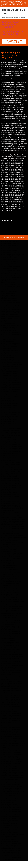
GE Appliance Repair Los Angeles (9, 259)
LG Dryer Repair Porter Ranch (8, 562)
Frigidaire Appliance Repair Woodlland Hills (12, 508)
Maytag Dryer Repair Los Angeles (9, 544)
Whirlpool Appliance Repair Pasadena (11, 277)
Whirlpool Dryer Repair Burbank (9, 346)
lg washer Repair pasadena (8, 282)
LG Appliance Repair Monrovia (9, 578)
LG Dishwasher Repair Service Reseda (11, 788)
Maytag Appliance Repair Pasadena (10, 350)
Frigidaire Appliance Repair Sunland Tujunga (12, 505)
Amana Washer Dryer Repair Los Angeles (11, 256)
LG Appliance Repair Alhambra (9, 265)
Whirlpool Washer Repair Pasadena (10, 583)
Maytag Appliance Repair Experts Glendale (12, 524)
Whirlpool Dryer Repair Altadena (9, 380)
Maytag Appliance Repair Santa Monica (11, 628)
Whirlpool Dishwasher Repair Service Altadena (13, 791)
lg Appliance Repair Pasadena (9, 298)
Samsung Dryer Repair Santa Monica (10, 588)
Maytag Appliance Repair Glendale (10, 430)
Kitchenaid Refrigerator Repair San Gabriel (12, 555)
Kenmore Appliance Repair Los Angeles (11, 263)
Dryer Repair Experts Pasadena (9, 532)
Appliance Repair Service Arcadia (9, 779)
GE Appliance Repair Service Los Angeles (11, 749)
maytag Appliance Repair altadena (10, 297)
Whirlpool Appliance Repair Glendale (10, 720)
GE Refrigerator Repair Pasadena (9, 823)
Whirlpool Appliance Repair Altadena (10, 329)
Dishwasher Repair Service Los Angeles (11, 786)
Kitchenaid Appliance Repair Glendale (11, 428)
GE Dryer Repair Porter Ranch (8, 564)
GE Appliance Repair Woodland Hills (10, 572)
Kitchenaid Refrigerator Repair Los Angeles (12, 553)
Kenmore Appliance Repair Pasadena (10, 471)
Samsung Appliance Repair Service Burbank (12, 775)
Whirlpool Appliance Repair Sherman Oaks (12, 450)
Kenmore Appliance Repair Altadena (10, 275)
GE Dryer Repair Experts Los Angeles (10, 533)
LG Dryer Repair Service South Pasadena (11, 761)
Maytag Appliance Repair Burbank (10, 704)
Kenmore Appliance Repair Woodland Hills (12, 695)
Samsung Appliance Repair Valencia (10, 816)
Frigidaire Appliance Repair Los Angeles (11, 848)
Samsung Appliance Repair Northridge (11, 482)
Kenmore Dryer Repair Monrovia (9, 569)
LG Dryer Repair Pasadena (7, 560)
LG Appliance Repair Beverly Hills (9, 832)
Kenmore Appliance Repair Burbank (10, 702)
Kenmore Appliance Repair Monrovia (10, 622)
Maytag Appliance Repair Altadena (10, 273)
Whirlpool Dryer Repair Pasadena (9, 597)
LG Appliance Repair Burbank (8, 460)
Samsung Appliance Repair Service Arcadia (12, 783)
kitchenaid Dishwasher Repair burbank (11, 325)
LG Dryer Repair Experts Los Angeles (10, 530)
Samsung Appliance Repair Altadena (10, 332)
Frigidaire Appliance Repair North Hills (11, 503)
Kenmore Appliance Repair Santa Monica (11, 610)
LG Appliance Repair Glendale (8, 423)
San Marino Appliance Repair (8, 549)
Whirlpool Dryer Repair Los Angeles (10, 592)
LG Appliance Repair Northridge (9, 475)
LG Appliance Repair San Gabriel (9, 441)
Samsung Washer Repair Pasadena (10, 642)
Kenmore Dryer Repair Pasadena (9, 371)
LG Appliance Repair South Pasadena (10, 500)
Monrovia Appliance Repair (8, 629)
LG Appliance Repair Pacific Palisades (11, 807)
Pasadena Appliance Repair (8, 638)
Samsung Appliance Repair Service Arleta (12, 772)
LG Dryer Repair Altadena (7, 357)
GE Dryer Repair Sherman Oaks (9, 565)
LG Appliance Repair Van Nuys (9, 765)
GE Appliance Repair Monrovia (9, 574)
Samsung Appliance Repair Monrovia (10, 633)
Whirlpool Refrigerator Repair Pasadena (11, 603)
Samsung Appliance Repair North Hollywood (12, 813)
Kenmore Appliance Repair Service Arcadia (12, 781)
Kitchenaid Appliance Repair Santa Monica (12, 683)
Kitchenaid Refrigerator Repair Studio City (12, 556)
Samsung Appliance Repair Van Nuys (10, 768)
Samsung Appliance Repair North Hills (11, 485)
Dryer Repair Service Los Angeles (9, 756)
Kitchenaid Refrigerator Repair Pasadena (11, 558)
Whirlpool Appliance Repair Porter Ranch (11, 448)
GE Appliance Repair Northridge (9, 510)
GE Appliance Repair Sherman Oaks (10, 516)
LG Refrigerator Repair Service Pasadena (11, 736)
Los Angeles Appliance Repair (9, 667)
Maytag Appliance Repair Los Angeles (11, 686)
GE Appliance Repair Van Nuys (9, 514)
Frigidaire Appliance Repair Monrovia (10, 649)
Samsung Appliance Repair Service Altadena (12, 774)
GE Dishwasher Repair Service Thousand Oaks (13, 790)
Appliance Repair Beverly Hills (9, 624)
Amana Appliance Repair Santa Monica (11, 637)
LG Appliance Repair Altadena (8, 330)
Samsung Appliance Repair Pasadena (11, 306)
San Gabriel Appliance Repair (8, 439)
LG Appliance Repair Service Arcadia (10, 784)
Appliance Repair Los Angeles (9, 836)
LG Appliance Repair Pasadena (9, 250)
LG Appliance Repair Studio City (9, 498)
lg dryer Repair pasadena (7, 281)
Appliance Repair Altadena (8, 323)
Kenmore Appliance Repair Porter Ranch (11, 469)
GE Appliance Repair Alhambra (9, 257)
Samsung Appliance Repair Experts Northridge (13, 519)
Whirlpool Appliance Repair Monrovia (10, 631)
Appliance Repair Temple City (8, 617)
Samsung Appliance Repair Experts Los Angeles (13, 521)
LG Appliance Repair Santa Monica (10, 241)
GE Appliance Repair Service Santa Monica (12, 754)
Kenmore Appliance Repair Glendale (10, 432)
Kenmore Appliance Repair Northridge (11, 473)
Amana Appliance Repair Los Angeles (11, 670)
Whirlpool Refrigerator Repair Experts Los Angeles (14, 537)
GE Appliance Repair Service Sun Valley (11, 752)
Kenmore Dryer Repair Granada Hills (10, 793)
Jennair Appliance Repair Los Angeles (11, 855)
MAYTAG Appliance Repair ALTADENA (11, 295)
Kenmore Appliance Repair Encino (10, 697)
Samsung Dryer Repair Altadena (9, 391)
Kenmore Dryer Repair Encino (8, 795)
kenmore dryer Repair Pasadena (9, 314)
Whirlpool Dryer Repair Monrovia (9, 594)
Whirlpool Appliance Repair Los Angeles (11, 446)
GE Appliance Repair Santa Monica (10, 252)
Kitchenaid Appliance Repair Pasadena (11, 270)
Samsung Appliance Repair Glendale (10, 672)
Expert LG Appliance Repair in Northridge (11, 517)
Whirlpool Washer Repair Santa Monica (11, 581)
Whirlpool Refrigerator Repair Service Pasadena (13, 738)
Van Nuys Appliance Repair (8, 677)
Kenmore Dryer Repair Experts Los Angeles (12, 535)
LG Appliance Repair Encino (8, 418)
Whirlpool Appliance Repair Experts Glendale (12, 528)
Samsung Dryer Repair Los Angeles (10, 546)
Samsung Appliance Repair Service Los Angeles (13, 740)
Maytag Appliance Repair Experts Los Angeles (13, 523)
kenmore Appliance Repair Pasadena (10, 311)
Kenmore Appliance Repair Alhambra (10, 261)
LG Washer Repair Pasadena (8, 647)
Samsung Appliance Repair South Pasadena (12, 834)
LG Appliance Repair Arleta (8, 407)
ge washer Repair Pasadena (8, 289)
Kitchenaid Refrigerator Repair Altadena (11, 364)
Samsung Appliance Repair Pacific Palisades (12, 799)
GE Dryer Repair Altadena (7, 341)
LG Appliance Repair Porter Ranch (10, 478)
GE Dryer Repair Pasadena (8, 293)
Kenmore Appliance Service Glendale (10, 462)
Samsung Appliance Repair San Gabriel (11, 443)
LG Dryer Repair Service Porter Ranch (10, 763)
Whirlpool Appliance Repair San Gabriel (11, 444)
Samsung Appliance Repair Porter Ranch (11, 487)
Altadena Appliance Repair (8, 640)
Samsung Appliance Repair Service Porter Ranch (13, 742)
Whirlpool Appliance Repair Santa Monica (12, 451)
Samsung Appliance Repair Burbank (10, 412)
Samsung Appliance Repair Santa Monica (12, 606)
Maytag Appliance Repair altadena (10, 320)
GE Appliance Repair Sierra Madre (10, 576)
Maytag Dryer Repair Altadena (9, 322)
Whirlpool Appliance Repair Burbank (10, 343)
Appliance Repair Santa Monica (9, 660)
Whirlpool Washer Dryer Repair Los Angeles (12, 254)
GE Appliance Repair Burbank (8, 427)
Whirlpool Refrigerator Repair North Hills (11, 599)
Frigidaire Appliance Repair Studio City (11, 507)
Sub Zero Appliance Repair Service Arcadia (12, 777)
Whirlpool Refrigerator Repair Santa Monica (12, 601)
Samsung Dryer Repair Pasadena (9, 307)
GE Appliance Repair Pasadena (9, 268)
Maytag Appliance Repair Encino (9, 669)
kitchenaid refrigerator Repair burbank (11, 318)
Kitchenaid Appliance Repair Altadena (11, 361)
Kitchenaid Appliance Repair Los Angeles (11, 681)
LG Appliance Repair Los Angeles (9, 245)
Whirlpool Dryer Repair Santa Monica (10, 596)
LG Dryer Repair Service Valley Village (10, 758)
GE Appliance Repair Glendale (8, 425)
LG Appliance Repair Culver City (9, 247)
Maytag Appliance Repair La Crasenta (11, 690)
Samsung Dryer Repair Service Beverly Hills (12, 759)
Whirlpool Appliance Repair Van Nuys (10, 766)
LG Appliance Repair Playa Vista (9, 731)
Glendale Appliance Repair (8, 717)
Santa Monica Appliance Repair (9, 653)
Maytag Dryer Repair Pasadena (9, 354)
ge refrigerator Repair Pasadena (9, 291)
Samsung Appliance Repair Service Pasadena (13, 743)
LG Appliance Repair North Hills (9, 489)
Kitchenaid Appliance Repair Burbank (10, 266)
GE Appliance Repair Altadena (9, 327)
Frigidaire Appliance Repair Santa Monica (12, 613)
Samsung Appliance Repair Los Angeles (11, 605)
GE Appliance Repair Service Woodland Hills (12, 750)
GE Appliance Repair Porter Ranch (10, 512)
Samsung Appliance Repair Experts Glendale (12, 526)
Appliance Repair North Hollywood (10, 619)
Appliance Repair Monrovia (8, 612)
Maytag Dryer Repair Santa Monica (10, 585)
